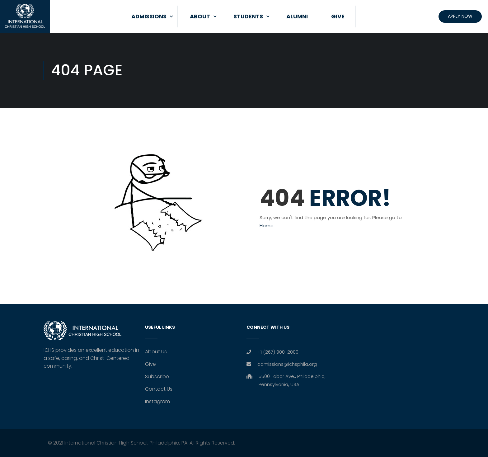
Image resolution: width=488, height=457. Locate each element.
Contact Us (158, 389)
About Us (156, 351)
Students (248, 16)
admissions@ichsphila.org (287, 364)
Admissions (149, 16)
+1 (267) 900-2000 (277, 352)
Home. (267, 225)
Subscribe (157, 376)
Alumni (297, 16)
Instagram (157, 401)
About (200, 16)
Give (338, 16)
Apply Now (460, 16)
